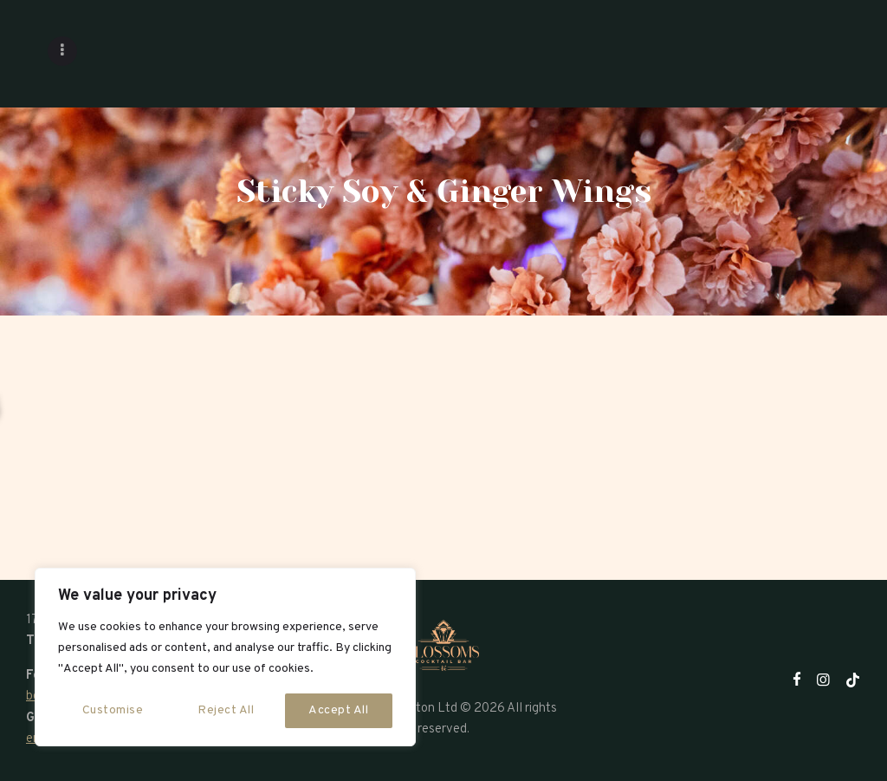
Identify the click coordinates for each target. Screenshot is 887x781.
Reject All (225, 710)
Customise (113, 710)
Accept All (338, 710)
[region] (225, 657)
